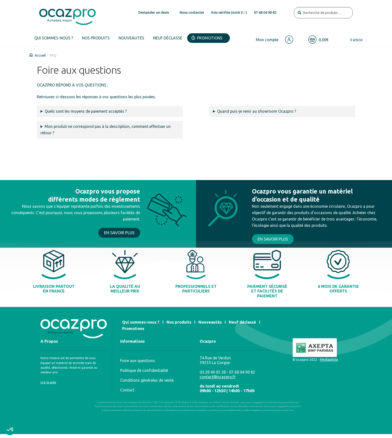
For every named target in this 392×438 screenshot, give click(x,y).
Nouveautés (131, 38)
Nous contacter (192, 12)
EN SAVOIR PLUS (119, 232)
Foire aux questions (137, 360)
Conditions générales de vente (147, 380)
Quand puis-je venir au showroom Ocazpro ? (256, 111)
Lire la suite (48, 382)
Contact (127, 390)
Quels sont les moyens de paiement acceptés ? (86, 111)
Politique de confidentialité (144, 370)
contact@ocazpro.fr (217, 377)
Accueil (40, 55)
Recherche (299, 13)
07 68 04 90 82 (265, 12)
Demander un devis (153, 12)
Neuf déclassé (167, 38)
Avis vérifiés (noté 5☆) (229, 12)
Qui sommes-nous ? (53, 38)
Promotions (209, 38)
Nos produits (96, 38)
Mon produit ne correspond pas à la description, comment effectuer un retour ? (105, 129)
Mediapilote (329, 360)
